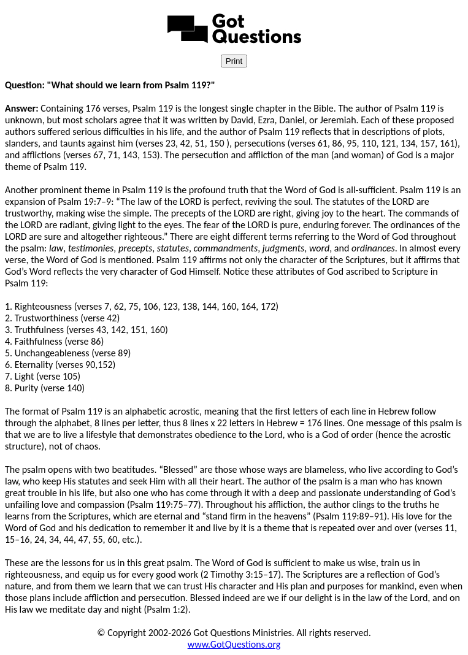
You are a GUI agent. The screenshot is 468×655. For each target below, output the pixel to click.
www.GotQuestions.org (234, 644)
